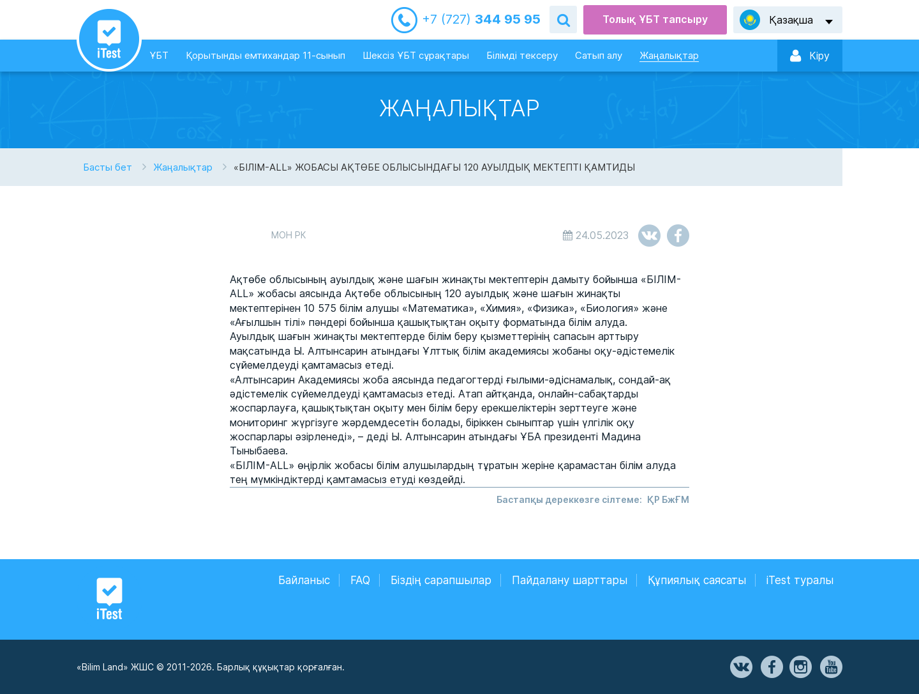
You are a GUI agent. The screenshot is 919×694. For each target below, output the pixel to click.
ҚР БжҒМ (668, 499)
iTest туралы (799, 580)
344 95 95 (481, 19)
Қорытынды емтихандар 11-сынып (265, 55)
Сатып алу (598, 55)
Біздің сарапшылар (441, 580)
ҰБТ (158, 55)
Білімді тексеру (522, 55)
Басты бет (107, 167)
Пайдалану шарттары (569, 580)
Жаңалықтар (669, 55)
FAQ (360, 580)
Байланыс (304, 580)
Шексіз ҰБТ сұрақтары (415, 55)
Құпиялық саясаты (697, 580)
